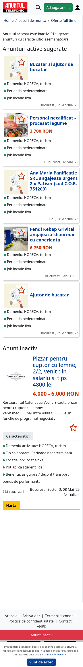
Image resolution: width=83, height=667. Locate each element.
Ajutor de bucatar (49, 295)
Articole (11, 615)
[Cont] (77, 7)
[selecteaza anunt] (21, 62)
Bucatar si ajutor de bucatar (51, 67)
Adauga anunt (58, 7)
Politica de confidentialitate (31, 621)
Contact (65, 621)
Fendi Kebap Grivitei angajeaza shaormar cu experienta (52, 234)
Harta (11, 505)
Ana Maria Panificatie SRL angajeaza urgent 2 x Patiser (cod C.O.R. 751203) (53, 181)
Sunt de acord (41, 662)
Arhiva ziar (31, 615)
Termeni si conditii (60, 615)
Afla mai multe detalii (54, 654)
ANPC (41, 626)
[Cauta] (38, 7)
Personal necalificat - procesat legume (53, 120)
